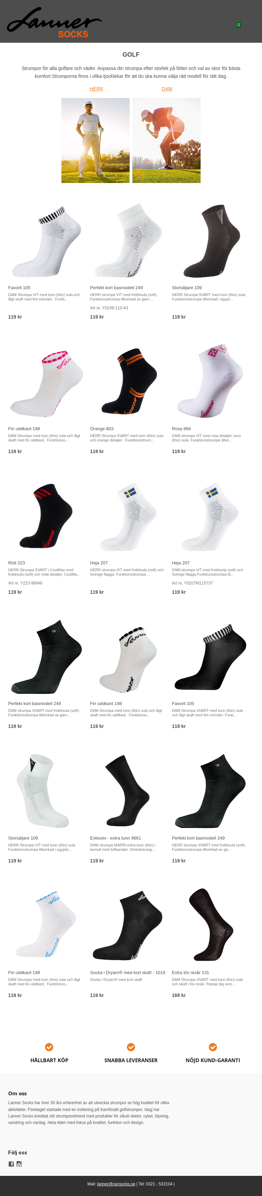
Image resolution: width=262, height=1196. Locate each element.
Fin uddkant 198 (24, 428)
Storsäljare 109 (187, 287)
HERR (96, 89)
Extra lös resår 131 (190, 972)
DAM (167, 89)
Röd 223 (16, 562)
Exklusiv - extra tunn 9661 (115, 838)
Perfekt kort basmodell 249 (116, 287)
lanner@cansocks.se (116, 1184)
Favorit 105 (19, 287)
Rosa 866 (181, 428)
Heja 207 (99, 562)
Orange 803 (102, 428)
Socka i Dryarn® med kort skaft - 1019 (127, 972)
